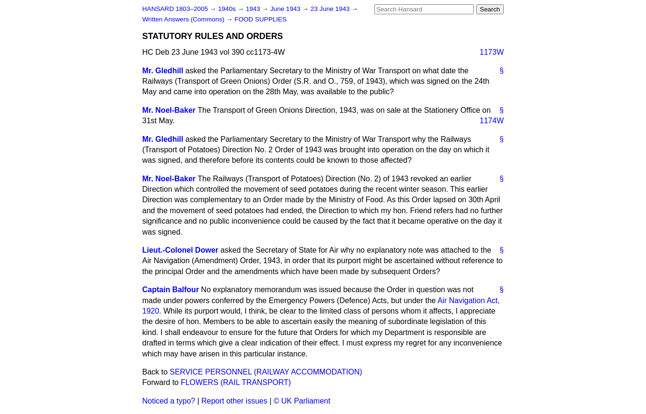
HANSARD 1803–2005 (175, 8)
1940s (227, 8)
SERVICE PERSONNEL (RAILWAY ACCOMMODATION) (266, 372)
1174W (492, 121)
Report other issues (234, 401)
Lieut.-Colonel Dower (180, 250)
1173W (492, 52)
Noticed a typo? (168, 401)
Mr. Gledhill (162, 71)
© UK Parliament (302, 401)
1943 (254, 8)
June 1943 (286, 8)
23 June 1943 (331, 8)
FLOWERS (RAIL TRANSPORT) (236, 382)
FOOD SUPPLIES (261, 19)
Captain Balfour (170, 290)
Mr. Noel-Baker (169, 110)
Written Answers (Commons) (184, 19)
